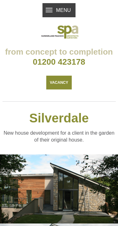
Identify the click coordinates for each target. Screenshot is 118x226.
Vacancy (59, 96)
